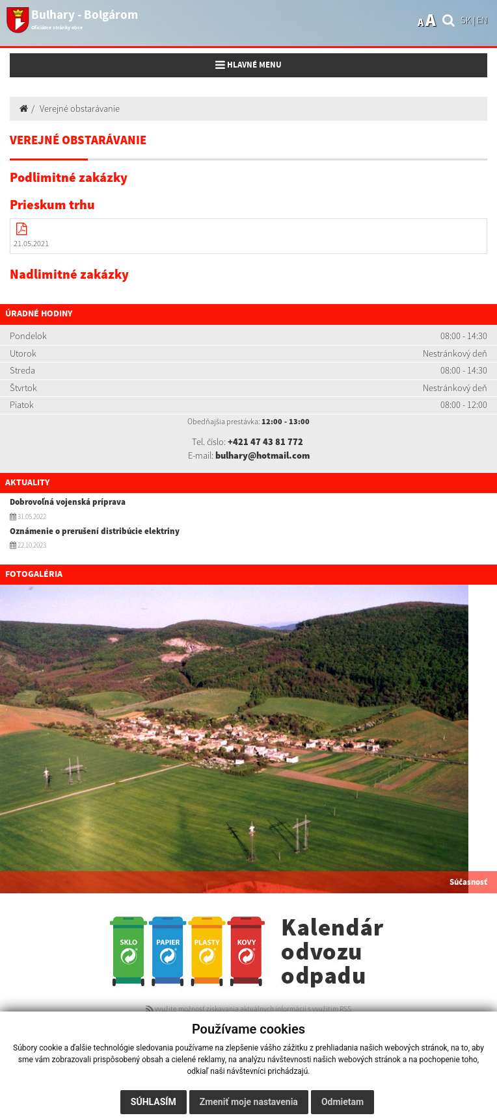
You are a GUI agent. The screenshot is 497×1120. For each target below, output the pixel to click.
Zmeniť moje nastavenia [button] (249, 1102)
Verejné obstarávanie (80, 108)
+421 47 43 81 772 (265, 442)
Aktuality (27, 482)
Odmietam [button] (342, 1102)
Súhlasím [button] (153, 1102)
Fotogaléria (33, 574)
